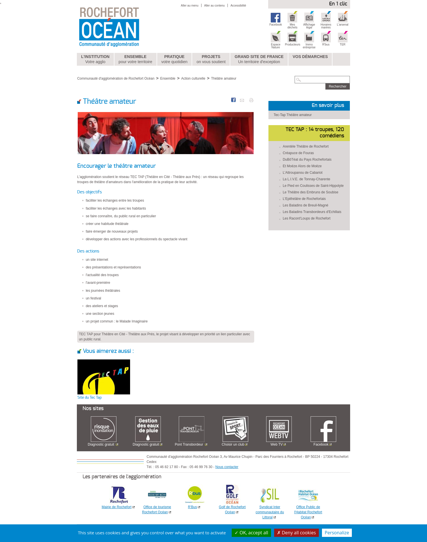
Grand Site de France (259, 59)
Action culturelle (193, 78)
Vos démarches (310, 56)
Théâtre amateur (223, 78)
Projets (210, 59)
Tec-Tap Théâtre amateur (293, 115)
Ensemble (135, 59)
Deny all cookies (296, 532)
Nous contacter (227, 467)
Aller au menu (189, 5)
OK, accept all (251, 532)
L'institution (95, 59)
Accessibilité (238, 5)
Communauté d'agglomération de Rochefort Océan (115, 78)
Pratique (174, 59)
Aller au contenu (214, 5)
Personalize (337, 532)
